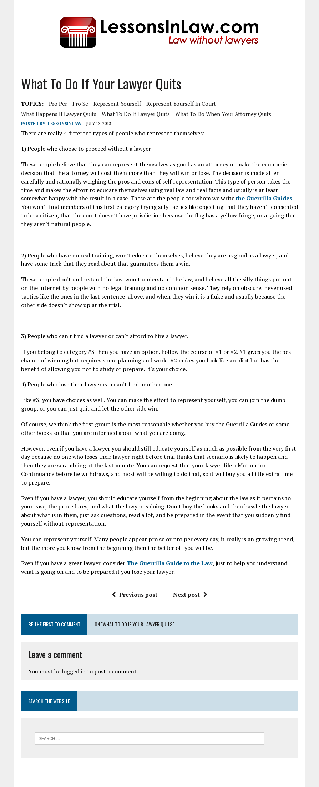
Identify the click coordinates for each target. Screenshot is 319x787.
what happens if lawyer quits (58, 113)
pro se (80, 103)
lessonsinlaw (64, 123)
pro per (58, 103)
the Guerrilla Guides (264, 198)
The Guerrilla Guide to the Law (170, 563)
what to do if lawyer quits (136, 113)
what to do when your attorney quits (223, 113)
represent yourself (117, 103)
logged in (74, 671)
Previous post (134, 594)
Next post (190, 594)
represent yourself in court (181, 103)
